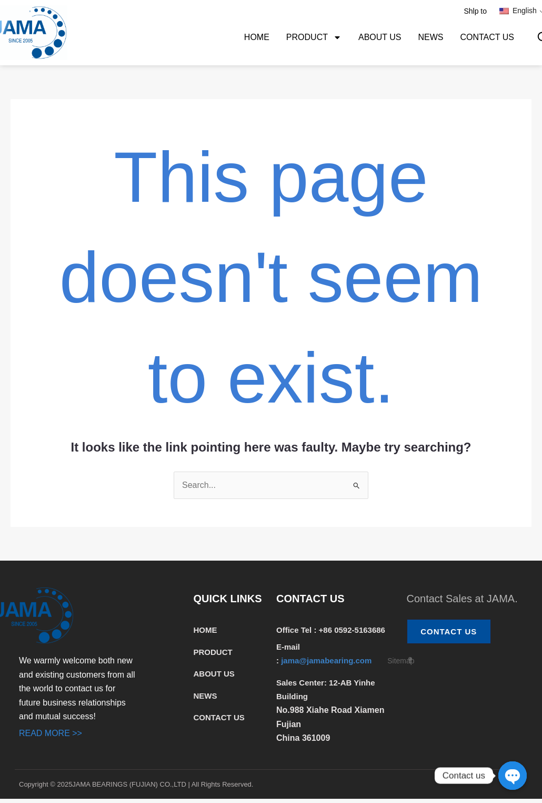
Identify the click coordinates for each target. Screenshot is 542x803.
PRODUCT (314, 37)
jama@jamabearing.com (327, 660)
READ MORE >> (50, 733)
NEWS (430, 37)
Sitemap (400, 661)
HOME (256, 37)
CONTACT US (487, 37)
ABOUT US (380, 37)
